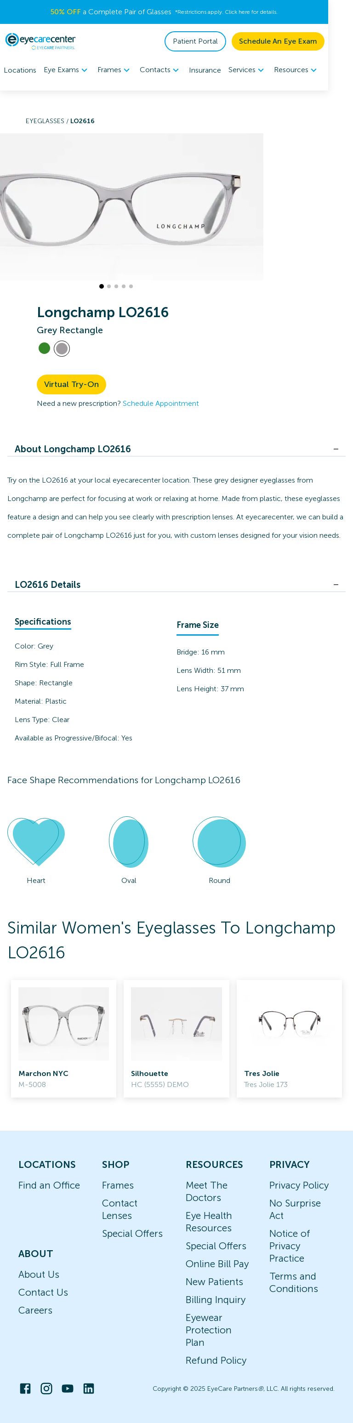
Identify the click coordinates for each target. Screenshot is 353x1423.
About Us (38, 1274)
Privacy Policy (299, 1185)
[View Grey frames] (62, 349)
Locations (20, 70)
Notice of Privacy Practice (289, 1246)
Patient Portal (220, 41)
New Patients (214, 1281)
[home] (40, 41)
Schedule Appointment (161, 403)
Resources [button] (296, 70)
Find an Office (49, 1185)
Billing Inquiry (215, 1299)
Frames (118, 1185)
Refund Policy (216, 1360)
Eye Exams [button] (67, 70)
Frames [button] (114, 70)
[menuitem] (67, 70)
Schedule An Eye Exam (303, 41)
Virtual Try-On (71, 384)
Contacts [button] (161, 70)
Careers (35, 1310)
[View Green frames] (44, 348)
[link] (63, 1039)
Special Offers (132, 1233)
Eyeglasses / (48, 121)
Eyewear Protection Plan (209, 1330)
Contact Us (43, 1292)
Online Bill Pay (217, 1263)
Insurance (205, 70)
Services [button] (247, 70)
